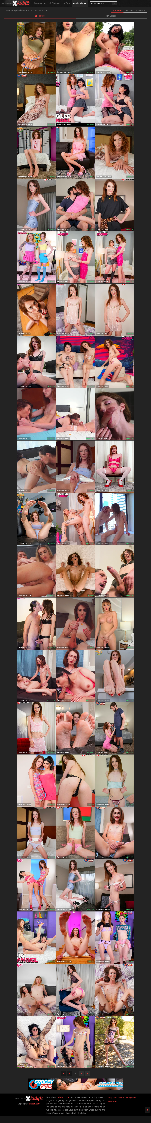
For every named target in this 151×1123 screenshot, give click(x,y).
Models (78, 3)
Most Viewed (140, 10)
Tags (67, 3)
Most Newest (117, 10)
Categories (40, 3)
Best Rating (129, 10)
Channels (55, 3)
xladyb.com (34, 1104)
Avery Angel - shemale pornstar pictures (122, 1097)
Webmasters (112, 1102)
